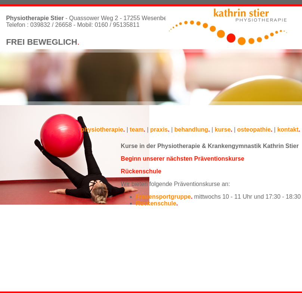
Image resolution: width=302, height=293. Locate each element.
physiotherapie (102, 129)
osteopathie (254, 129)
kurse (223, 129)
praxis (159, 129)
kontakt (288, 129)
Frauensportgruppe (163, 196)
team (136, 129)
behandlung (191, 129)
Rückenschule (156, 203)
